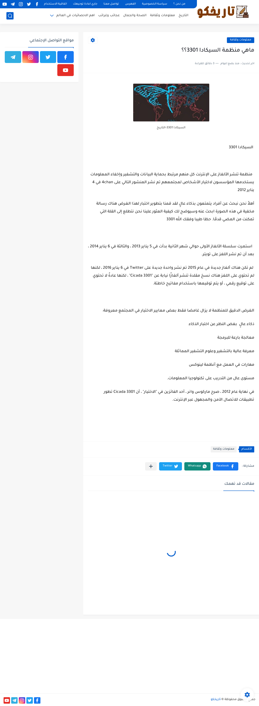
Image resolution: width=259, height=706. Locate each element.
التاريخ (183, 15)
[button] (225, 466)
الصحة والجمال (135, 15)
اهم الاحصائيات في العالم (75, 15)
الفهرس (130, 4)
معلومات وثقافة (162, 15)
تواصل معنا (111, 4)
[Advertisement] (216, 655)
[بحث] (10, 15)
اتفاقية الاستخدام (55, 4)
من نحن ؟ (179, 4)
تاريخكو (216, 699)
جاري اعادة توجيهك (85, 4)
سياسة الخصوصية (154, 4)
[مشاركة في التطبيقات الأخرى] (151, 466)
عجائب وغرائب (109, 15)
